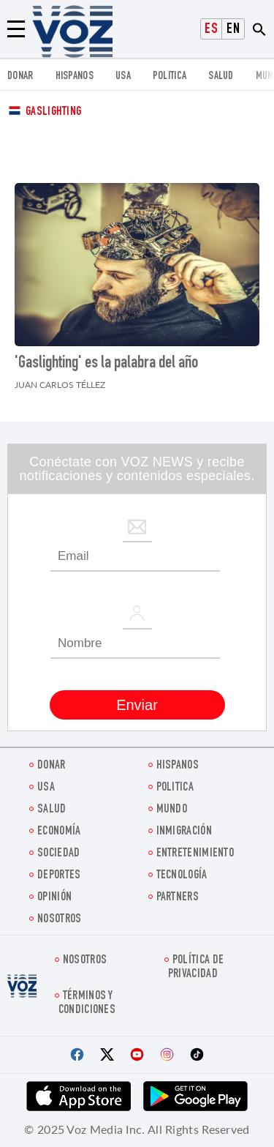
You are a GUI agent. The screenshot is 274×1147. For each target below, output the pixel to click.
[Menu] (16, 29)
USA (123, 76)
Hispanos (75, 76)
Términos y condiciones (86, 1003)
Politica (169, 76)
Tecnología (182, 876)
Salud (221, 76)
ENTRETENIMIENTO (195, 854)
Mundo (172, 810)
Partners (177, 898)
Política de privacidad (196, 967)
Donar (20, 76)
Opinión (54, 898)
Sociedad (58, 854)
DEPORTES (58, 876)
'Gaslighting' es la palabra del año (106, 364)
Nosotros (59, 920)
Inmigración (184, 832)
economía (58, 832)
